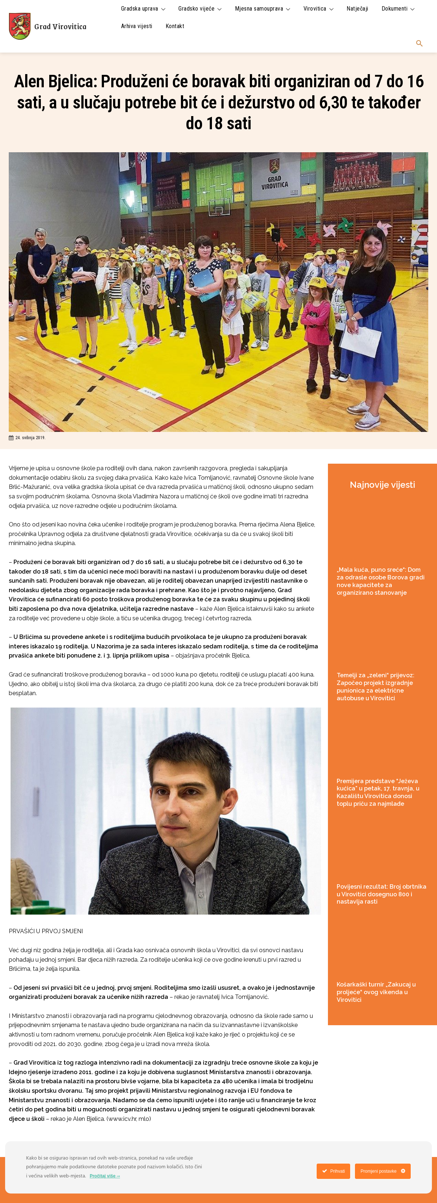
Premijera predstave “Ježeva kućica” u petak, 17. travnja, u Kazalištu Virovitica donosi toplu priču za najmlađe (378, 792)
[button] (419, 44)
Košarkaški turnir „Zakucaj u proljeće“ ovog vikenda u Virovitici (376, 992)
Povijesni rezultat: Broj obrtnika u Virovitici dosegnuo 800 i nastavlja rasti (381, 894)
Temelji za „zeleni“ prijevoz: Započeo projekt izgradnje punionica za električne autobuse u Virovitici (375, 686)
